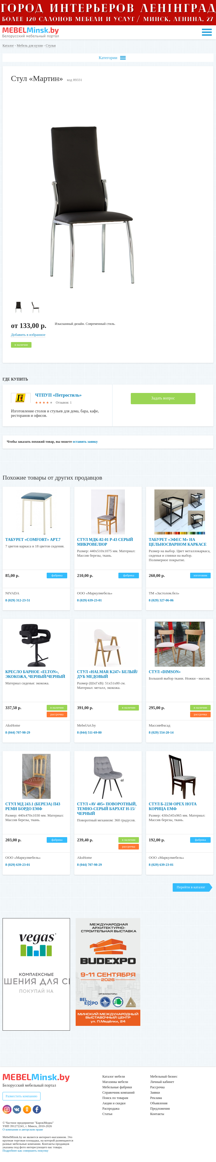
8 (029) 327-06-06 (161, 600)
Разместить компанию (21, 1096)
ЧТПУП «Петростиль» (58, 395)
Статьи (107, 1114)
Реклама (156, 1098)
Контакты (157, 1114)
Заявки (155, 1092)
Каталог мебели (113, 1076)
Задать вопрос (163, 398)
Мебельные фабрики (117, 1087)
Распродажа (110, 1109)
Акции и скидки (113, 1103)
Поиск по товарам (115, 1098)
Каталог (8, 46)
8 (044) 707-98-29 (17, 732)
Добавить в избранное (28, 334)
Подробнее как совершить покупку (25, 1150)
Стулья (50, 46)
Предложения (160, 1109)
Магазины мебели (115, 1082)
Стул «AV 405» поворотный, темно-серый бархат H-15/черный (107, 809)
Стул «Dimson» (165, 672)
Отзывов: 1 (63, 402)
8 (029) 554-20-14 (161, 732)
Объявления (158, 1103)
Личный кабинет (162, 1082)
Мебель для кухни (30, 46)
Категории (112, 57)
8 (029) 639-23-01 (89, 600)
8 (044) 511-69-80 (89, 732)
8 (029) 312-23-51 (17, 600)
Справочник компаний (118, 1092)
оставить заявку (85, 442)
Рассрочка (157, 1087)
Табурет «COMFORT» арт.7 (32, 540)
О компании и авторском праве (23, 1129)
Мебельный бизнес (163, 1076)
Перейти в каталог (191, 887)
